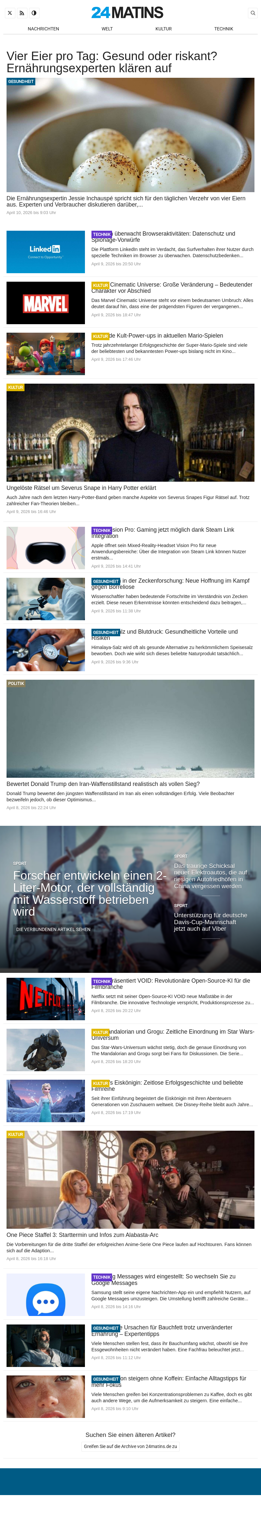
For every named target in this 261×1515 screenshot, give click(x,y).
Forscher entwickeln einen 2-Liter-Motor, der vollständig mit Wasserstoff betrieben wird (90, 897)
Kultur (163, 29)
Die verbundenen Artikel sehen (53, 933)
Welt (107, 29)
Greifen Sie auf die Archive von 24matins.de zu (130, 1451)
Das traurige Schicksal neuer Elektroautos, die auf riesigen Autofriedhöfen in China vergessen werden (210, 879)
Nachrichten (43, 29)
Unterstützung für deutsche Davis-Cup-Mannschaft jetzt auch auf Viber (211, 926)
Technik (223, 29)
